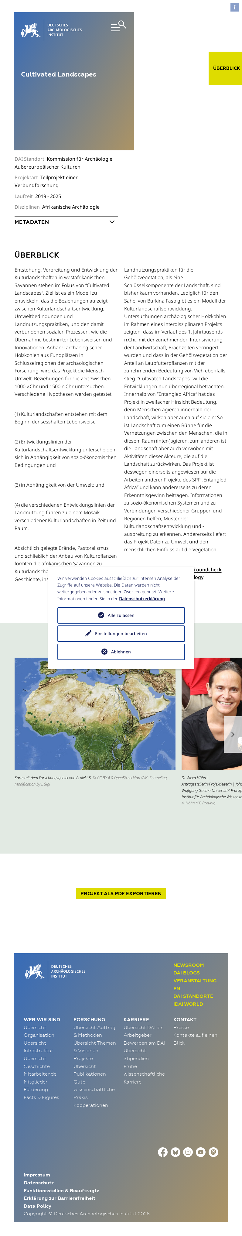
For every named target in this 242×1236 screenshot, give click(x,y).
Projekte (83, 1058)
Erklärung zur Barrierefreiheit (59, 1198)
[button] (233, 734)
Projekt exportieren (121, 893)
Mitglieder (35, 1081)
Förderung (36, 1089)
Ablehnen (121, 652)
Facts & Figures (41, 1097)
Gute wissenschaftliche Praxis (94, 1089)
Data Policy (37, 1206)
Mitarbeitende (40, 1074)
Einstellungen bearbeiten (121, 633)
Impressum (37, 1175)
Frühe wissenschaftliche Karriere (144, 1073)
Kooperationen (90, 1105)
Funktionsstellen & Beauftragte (61, 1190)
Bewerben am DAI (144, 1043)
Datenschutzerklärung (142, 598)
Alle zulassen (121, 615)
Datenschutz (39, 1183)
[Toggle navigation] (110, 30)
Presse (181, 1027)
